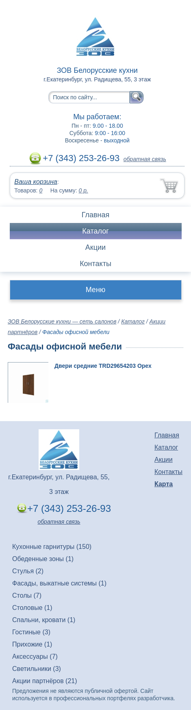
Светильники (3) (36, 668)
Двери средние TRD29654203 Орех (103, 366)
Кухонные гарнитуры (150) (51, 546)
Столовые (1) (32, 607)
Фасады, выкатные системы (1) (59, 583)
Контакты (95, 264)
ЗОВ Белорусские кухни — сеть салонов (62, 321)
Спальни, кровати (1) (43, 619)
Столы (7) (26, 595)
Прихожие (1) (32, 644)
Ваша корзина (35, 181)
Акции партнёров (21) (44, 680)
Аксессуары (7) (35, 656)
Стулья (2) (27, 571)
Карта (163, 484)
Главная (96, 215)
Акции (95, 247)
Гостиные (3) (31, 632)
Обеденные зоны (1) (43, 558)
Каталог (95, 231)
